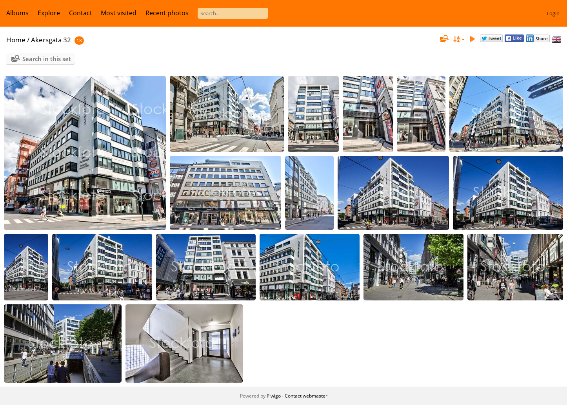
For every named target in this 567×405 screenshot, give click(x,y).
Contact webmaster (306, 395)
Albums (17, 13)
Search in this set (46, 59)
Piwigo (274, 395)
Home (15, 39)
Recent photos (167, 13)
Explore (49, 13)
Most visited (118, 13)
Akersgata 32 (51, 39)
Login (553, 13)
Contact (80, 13)
